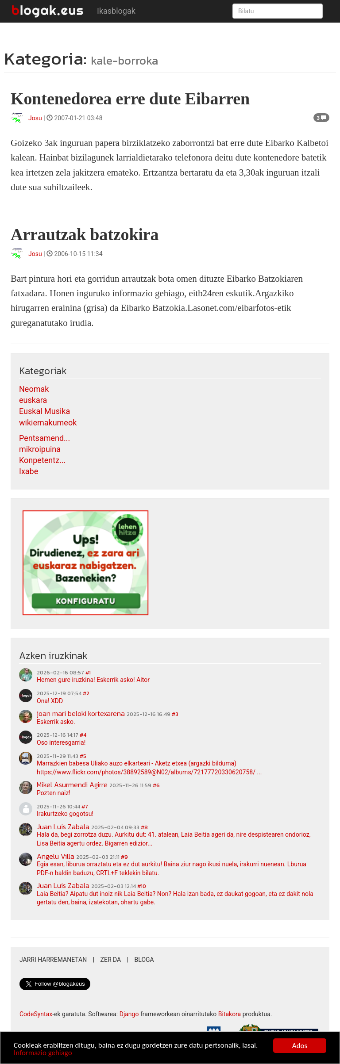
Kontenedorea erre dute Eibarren (130, 98)
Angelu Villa (55, 856)
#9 (124, 857)
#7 (84, 807)
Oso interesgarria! (61, 742)
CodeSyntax (35, 1014)
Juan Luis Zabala (63, 826)
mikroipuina (40, 449)
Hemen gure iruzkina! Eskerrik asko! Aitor (93, 679)
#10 (141, 886)
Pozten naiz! (53, 792)
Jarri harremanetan (53, 959)
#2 (86, 693)
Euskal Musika (44, 411)
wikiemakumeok (48, 422)
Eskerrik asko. (56, 721)
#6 (156, 785)
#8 (144, 827)
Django (129, 1014)
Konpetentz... (42, 460)
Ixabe (28, 471)
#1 (88, 673)
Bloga (144, 959)
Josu (35, 118)
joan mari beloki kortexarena (81, 713)
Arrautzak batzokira (85, 234)
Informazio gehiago (43, 1054)
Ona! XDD (50, 700)
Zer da (110, 959)
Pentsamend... (44, 438)
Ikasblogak (116, 10)
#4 (83, 735)
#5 (83, 756)
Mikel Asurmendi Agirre (72, 784)
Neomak (34, 389)
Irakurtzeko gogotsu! (65, 813)
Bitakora (229, 1014)
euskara (33, 400)
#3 (175, 714)
